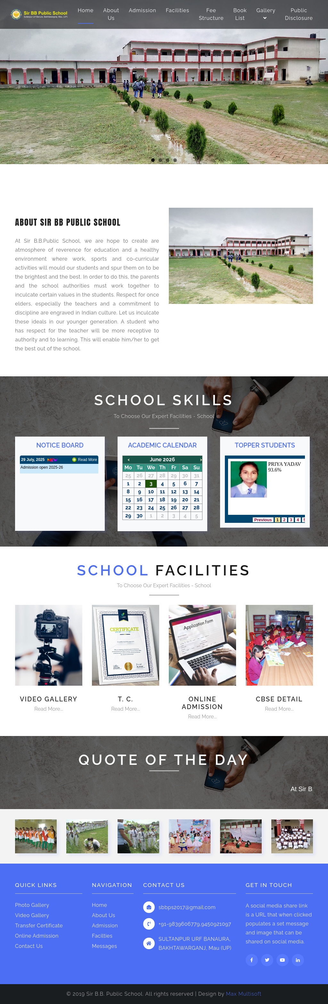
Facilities (177, 10)
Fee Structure (211, 14)
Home (86, 10)
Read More (87, 459)
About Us (111, 14)
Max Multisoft (244, 994)
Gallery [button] (266, 14)
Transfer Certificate (39, 926)
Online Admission (37, 936)
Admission (142, 10)
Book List (240, 14)
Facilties (102, 936)
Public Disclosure (299, 14)
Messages (104, 946)
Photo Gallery (32, 905)
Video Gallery (32, 915)
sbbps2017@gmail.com (187, 907)
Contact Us (29, 946)
